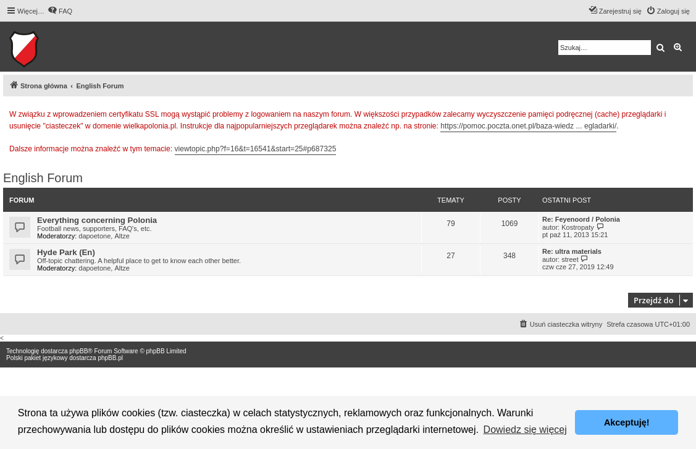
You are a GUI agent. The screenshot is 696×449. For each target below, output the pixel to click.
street (570, 259)
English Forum (43, 178)
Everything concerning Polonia (97, 220)
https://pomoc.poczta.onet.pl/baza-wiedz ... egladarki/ (528, 126)
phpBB (78, 351)
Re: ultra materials (572, 251)
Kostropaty (577, 227)
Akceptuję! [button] (627, 422)
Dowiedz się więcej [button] (525, 429)
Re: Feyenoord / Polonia (581, 219)
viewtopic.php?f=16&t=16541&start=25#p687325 (256, 149)
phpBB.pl (110, 358)
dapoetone (94, 236)
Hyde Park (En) (66, 252)
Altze (121, 236)
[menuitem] (60, 11)
